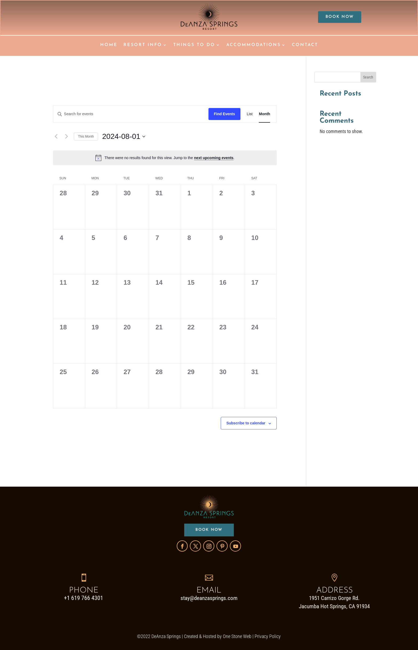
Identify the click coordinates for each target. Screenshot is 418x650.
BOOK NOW (339, 17)
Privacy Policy (268, 636)
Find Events (224, 113)
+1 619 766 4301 (83, 597)
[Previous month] (56, 136)
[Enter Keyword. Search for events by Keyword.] (130, 113)
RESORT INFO (142, 45)
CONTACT (305, 45)
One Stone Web (237, 636)
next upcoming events (214, 157)
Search (368, 77)
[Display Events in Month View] (264, 113)
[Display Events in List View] (250, 113)
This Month (86, 136)
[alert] (165, 157)
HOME (109, 45)
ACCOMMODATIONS (253, 45)
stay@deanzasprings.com (209, 598)
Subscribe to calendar (245, 423)
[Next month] (66, 136)
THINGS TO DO (194, 45)
